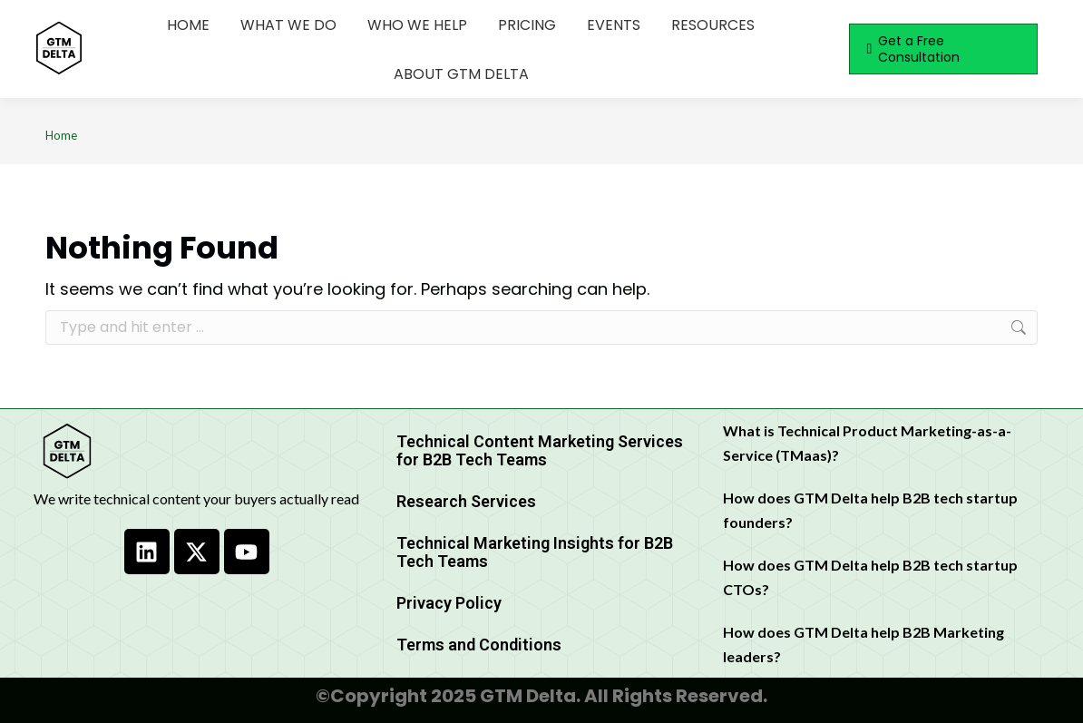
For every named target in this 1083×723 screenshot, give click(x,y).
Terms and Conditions (478, 644)
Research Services (466, 501)
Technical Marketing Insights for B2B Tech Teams (534, 552)
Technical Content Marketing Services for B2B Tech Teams (539, 450)
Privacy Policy (449, 602)
